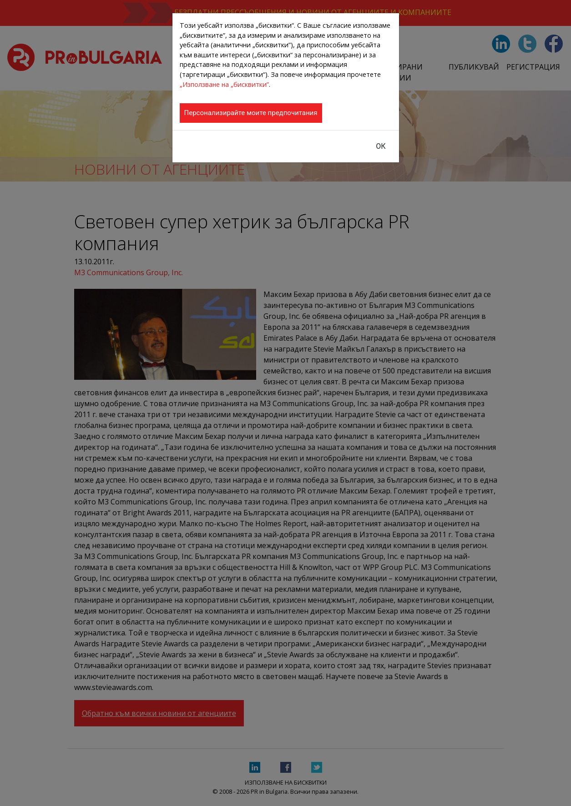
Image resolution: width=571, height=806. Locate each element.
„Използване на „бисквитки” (224, 84)
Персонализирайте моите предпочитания (251, 113)
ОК (380, 146)
